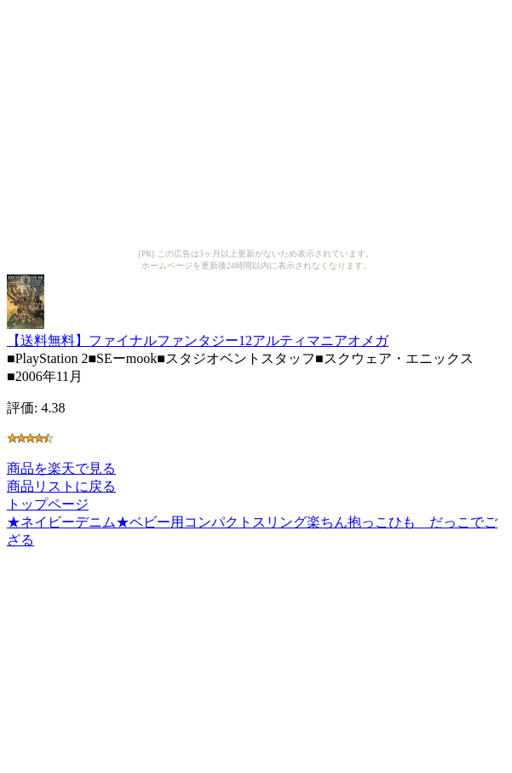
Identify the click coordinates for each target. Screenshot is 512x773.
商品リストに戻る (61, 486)
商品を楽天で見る (61, 468)
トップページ (48, 504)
